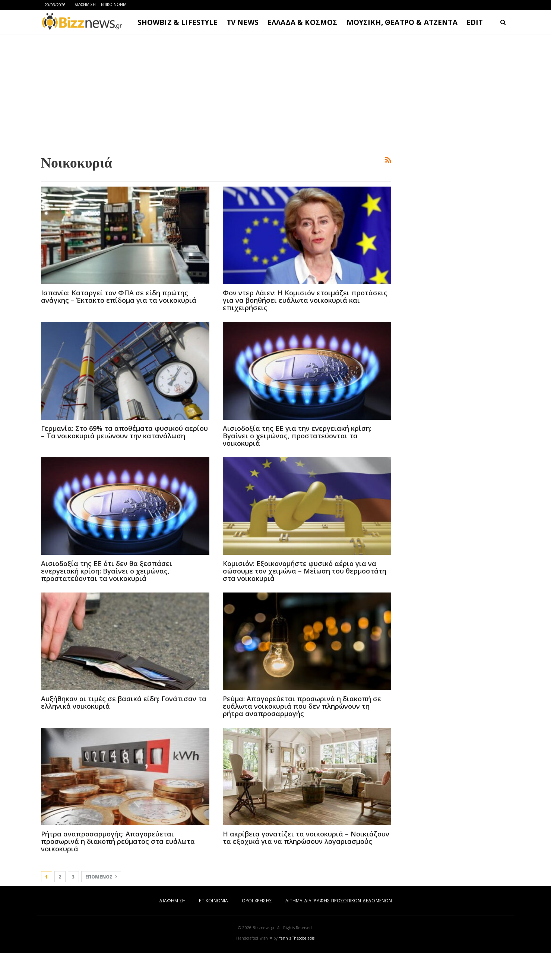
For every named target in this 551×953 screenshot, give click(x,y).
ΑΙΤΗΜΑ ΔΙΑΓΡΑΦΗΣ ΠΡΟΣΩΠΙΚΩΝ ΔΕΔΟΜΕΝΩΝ (338, 901)
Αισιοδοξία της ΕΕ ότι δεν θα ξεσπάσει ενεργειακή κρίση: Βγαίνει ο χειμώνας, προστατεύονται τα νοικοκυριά (106, 571)
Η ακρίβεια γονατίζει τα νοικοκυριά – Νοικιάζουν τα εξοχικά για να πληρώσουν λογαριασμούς (306, 837)
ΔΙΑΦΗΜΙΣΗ (85, 4)
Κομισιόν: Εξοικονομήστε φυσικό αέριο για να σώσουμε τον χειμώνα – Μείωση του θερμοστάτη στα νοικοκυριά (304, 571)
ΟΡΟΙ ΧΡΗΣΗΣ (257, 901)
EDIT (474, 22)
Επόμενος (101, 877)
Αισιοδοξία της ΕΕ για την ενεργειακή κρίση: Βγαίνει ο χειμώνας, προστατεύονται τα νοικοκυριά (297, 436)
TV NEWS (243, 22)
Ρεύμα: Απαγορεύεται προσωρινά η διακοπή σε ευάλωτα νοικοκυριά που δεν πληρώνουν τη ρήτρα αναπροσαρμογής (302, 706)
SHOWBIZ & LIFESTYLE (177, 22)
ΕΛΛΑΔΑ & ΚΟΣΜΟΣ (302, 22)
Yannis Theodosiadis (297, 938)
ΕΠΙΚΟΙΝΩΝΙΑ (113, 4)
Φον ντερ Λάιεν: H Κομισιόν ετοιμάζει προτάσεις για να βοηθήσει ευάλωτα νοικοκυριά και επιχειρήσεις (305, 300)
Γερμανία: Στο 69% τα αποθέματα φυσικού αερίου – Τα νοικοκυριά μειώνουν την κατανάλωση (124, 432)
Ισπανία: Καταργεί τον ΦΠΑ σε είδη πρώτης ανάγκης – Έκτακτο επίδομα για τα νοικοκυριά (118, 296)
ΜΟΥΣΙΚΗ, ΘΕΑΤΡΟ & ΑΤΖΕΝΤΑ (401, 22)
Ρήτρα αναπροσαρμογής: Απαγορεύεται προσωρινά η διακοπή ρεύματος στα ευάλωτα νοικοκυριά (118, 841)
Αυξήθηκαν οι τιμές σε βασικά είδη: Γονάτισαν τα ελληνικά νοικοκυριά (123, 702)
